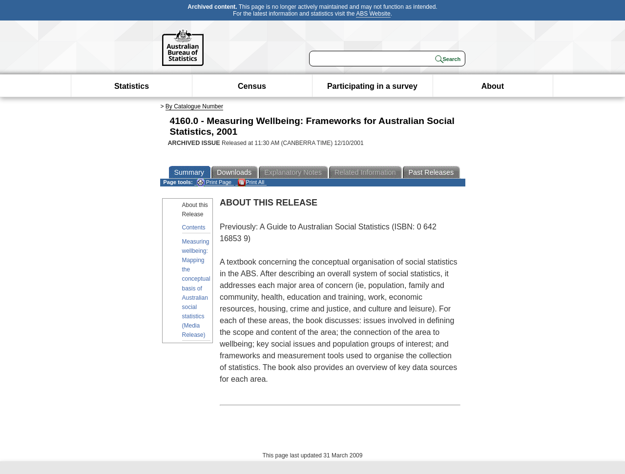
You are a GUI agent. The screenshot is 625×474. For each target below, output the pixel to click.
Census (252, 86)
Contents (194, 227)
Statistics (131, 86)
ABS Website (373, 13)
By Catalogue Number (194, 106)
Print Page (214, 182)
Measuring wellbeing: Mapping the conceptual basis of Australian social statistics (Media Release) (196, 288)
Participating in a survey (372, 86)
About (492, 86)
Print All (251, 182)
